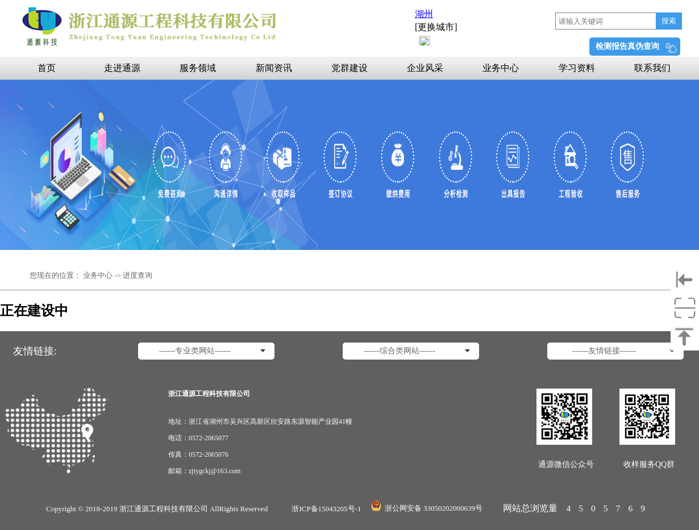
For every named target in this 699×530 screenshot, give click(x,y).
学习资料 (577, 68)
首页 (47, 68)
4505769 (609, 508)
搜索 (668, 20)
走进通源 (122, 68)
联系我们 (652, 68)
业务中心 (500, 68)
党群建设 (349, 68)
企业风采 (425, 68)
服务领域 (198, 68)
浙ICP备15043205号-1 (326, 508)
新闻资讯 (274, 68)
